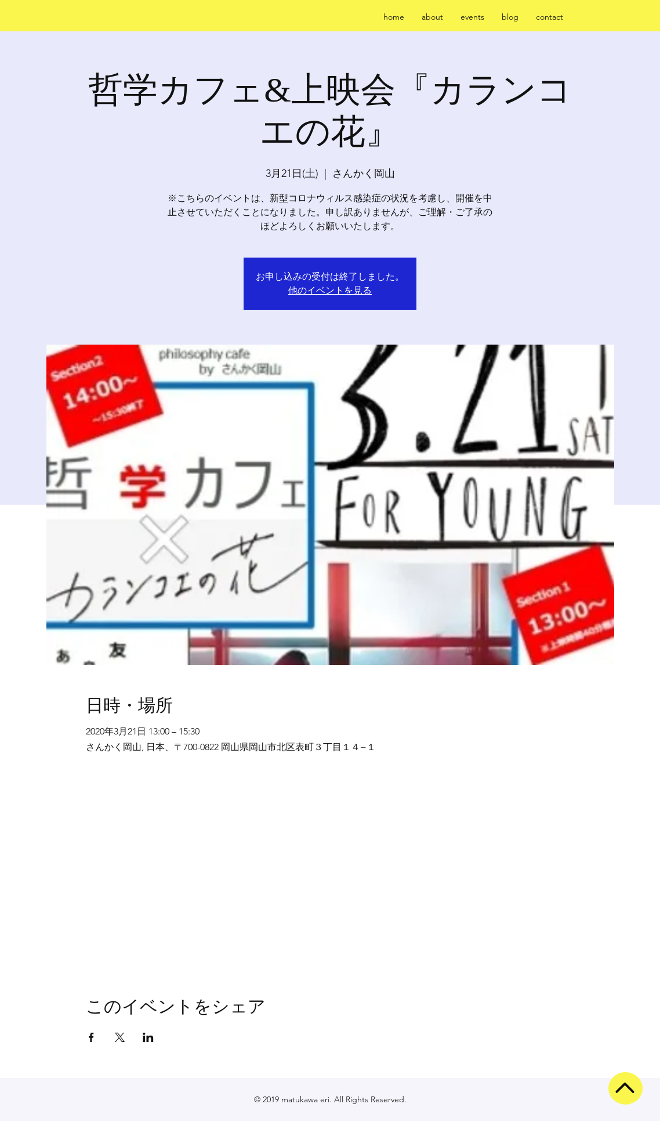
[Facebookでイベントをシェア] (91, 1037)
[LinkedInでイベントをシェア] (148, 1037)
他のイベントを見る (330, 290)
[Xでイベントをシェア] (119, 1037)
